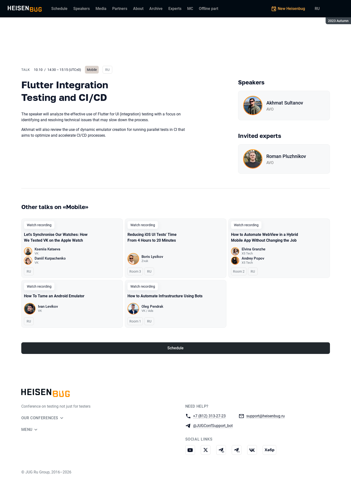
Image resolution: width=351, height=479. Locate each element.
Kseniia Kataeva (47, 249)
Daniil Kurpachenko (50, 258)
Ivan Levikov (48, 306)
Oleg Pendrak (152, 306)
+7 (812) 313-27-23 (209, 415)
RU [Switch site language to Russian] (317, 8)
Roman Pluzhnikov (286, 156)
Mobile (92, 70)
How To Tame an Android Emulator (54, 296)
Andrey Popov (253, 258)
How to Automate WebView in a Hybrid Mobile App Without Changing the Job (264, 237)
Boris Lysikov (152, 257)
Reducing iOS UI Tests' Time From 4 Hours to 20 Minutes (152, 237)
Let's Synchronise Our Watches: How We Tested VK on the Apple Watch (56, 237)
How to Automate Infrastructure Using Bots (164, 296)
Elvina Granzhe (253, 249)
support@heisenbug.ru (265, 415)
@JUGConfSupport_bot (213, 425)
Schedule (175, 348)
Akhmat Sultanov (284, 103)
